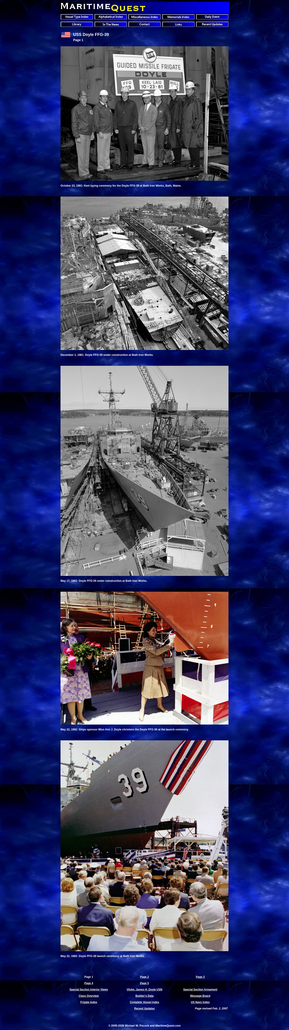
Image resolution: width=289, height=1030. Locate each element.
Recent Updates (144, 1008)
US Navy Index (200, 1002)
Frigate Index (88, 1002)
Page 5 (144, 983)
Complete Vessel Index (144, 1002)
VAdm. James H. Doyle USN (144, 989)
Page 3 (200, 976)
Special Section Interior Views (89, 989)
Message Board (200, 995)
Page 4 (88, 983)
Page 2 (144, 976)
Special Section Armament (200, 989)
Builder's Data (144, 995)
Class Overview (89, 995)
